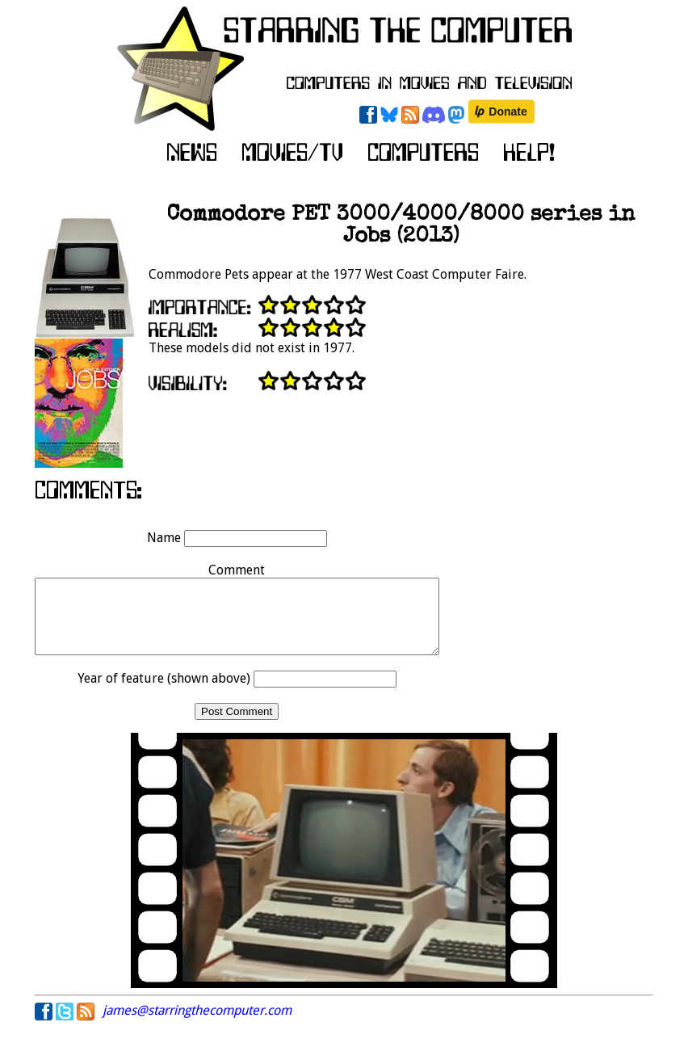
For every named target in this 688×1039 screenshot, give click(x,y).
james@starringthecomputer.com (197, 1025)
